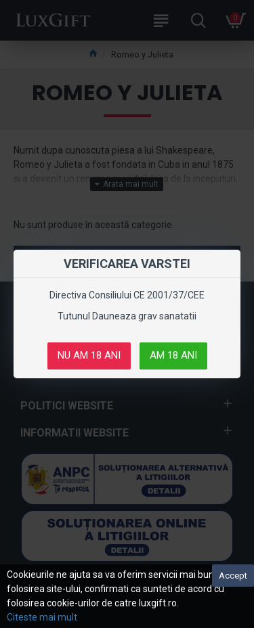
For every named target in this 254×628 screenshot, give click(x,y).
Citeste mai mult (42, 617)
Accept (233, 575)
